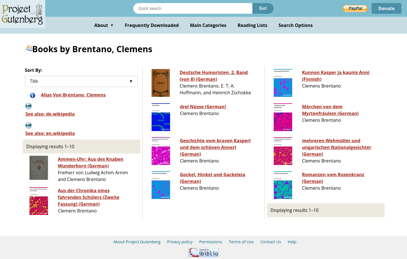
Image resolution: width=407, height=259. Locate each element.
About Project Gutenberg (137, 241)
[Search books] (192, 8)
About (104, 25)
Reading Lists (252, 25)
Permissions (210, 241)
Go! (263, 8)
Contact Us (270, 241)
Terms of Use (241, 241)
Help (292, 241)
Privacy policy (180, 241)
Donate (386, 8)
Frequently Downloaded (152, 25)
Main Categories (208, 25)
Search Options (295, 25)
